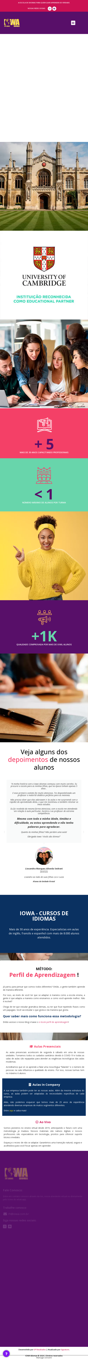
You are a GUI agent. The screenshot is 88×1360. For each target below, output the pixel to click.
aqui (11, 1110)
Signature (65, 1349)
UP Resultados (40, 1349)
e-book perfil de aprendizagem (53, 1022)
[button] (73, 23)
